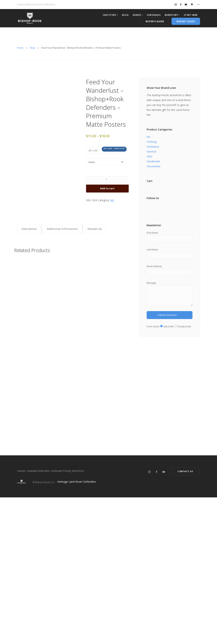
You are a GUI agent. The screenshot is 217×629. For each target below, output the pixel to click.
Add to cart (107, 190)
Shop (32, 47)
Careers (21, 602)
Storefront (94, 602)
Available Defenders (44, 602)
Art (112, 202)
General (151, 151)
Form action (153, 330)
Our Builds (154, 15)
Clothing (152, 141)
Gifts (149, 156)
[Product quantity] (107, 180)
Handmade (153, 161)
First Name (152, 232)
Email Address (154, 267)
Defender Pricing (72, 602)
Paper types (119, 148)
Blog (125, 15)
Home (20, 47)
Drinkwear (153, 146)
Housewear (154, 166)
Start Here (191, 15)
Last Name (152, 250)
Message (151, 284)
